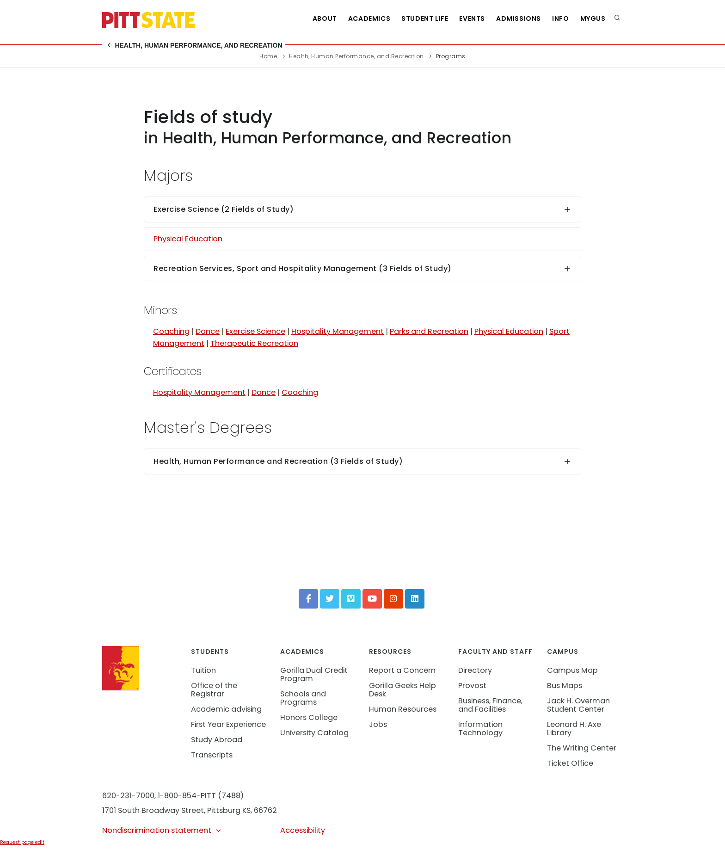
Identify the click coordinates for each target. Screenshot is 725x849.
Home (268, 56)
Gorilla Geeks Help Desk (402, 689)
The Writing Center (581, 748)
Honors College (309, 717)
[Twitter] (329, 599)
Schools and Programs (303, 698)
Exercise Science (255, 331)
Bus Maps (564, 685)
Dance (208, 331)
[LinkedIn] (414, 599)
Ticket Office (570, 763)
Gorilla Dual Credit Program (314, 674)
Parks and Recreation (429, 331)
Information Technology (480, 728)
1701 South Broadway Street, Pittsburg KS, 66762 (189, 810)
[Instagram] (393, 599)
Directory (475, 670)
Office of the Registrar (214, 689)
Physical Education (188, 239)
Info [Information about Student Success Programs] (560, 18)
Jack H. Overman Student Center (578, 704)
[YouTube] (372, 599)
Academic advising (226, 709)
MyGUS (593, 18)
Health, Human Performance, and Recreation (195, 45)
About (325, 18)
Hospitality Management (337, 331)
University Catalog (314, 732)
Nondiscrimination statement (162, 830)
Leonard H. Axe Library (574, 728)
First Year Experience (228, 724)
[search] (617, 18)
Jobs (378, 724)
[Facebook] (308, 599)
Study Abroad (216, 739)
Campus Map (572, 670)
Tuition (203, 670)
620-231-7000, (129, 795)
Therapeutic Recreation (254, 343)
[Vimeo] (351, 599)
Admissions (518, 18)
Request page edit (22, 842)
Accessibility (302, 830)
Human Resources (402, 709)
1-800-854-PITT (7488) (201, 795)
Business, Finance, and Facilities (490, 704)
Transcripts (212, 755)
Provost (472, 685)
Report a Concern (402, 670)
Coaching (171, 331)
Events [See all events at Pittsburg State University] (472, 18)
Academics (369, 18)
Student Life (424, 18)
